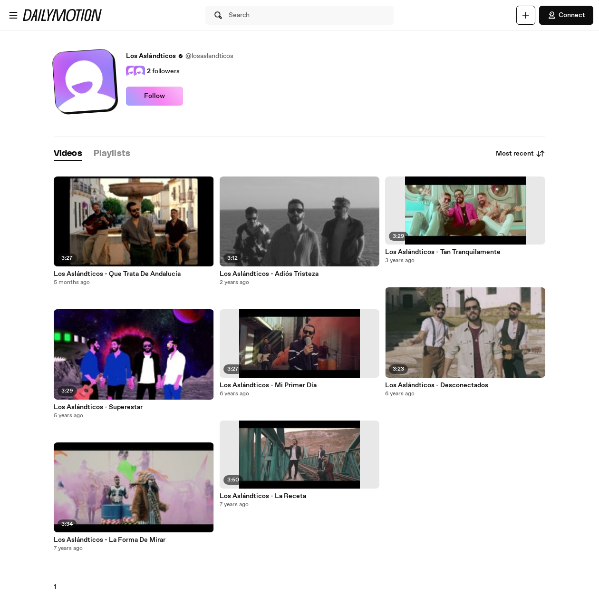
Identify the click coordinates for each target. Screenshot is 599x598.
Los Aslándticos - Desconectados (436, 385)
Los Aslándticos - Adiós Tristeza (269, 274)
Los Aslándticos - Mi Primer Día (268, 385)
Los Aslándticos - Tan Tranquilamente (443, 252)
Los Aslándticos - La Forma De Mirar (109, 540)
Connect (566, 15)
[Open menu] (13, 15)
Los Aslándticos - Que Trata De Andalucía (117, 274)
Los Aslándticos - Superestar (98, 407)
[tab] (68, 154)
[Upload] (525, 15)
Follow (154, 96)
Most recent (520, 153)
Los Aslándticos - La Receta (263, 496)
